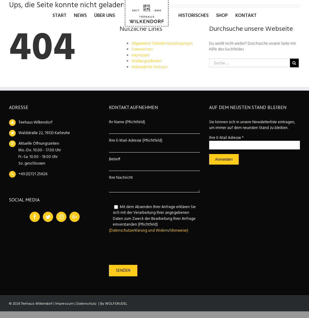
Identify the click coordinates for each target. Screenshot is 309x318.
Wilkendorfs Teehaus (149, 67)
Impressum (141, 55)
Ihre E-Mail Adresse (226, 138)
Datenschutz (142, 49)
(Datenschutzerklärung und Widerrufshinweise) (148, 230)
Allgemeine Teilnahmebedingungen (162, 43)
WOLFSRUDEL (116, 304)
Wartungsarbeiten (147, 61)
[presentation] (155, 249)
